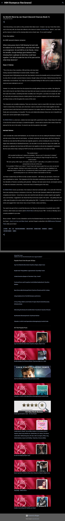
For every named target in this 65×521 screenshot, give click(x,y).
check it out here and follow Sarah (19, 221)
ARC (10, 228)
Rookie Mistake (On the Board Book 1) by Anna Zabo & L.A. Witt (30, 361)
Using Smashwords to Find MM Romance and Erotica (27, 296)
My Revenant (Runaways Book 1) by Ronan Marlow (26, 315)
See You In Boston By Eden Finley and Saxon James (26, 378)
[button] (4, 22)
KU (13, 228)
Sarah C (50, 228)
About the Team (18, 255)
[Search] (63, 3)
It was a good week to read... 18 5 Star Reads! (25, 413)
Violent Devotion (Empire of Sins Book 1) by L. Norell (27, 276)
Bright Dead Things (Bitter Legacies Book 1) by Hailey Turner (29, 270)
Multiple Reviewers (20, 228)
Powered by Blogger (32, 515)
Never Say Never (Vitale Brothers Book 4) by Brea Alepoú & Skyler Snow (32, 473)
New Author (30, 228)
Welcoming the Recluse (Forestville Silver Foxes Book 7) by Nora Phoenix (32, 309)
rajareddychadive (36, 518)
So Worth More (45, 29)
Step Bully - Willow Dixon (20, 490)
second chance (7, 230)
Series (14, 230)
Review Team (37, 228)
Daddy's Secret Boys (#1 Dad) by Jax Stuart (25, 508)
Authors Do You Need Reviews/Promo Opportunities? (28, 256)
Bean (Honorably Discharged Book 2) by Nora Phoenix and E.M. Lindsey (32, 290)
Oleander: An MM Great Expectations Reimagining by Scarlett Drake (31, 321)
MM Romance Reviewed (17, 2)
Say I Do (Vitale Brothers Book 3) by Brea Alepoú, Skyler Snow (29, 264)
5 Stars (5, 228)
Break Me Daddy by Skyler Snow (22, 455)
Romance (44, 228)
